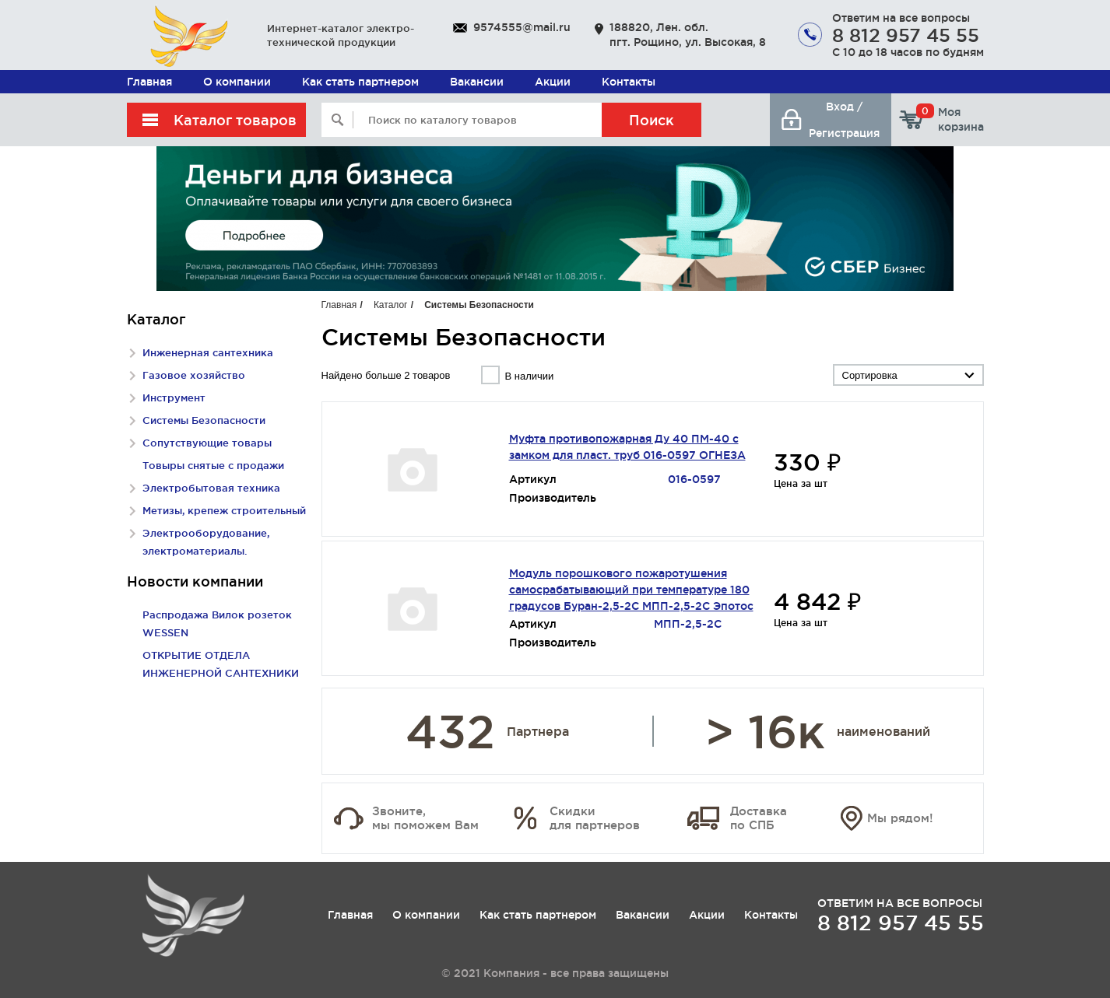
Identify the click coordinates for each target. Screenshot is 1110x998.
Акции (553, 81)
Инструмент (173, 397)
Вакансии (477, 81)
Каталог (391, 304)
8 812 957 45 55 (905, 35)
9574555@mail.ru (522, 27)
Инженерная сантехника (207, 352)
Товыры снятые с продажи (213, 465)
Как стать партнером (360, 81)
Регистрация (844, 133)
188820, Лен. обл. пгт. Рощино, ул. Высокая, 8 (687, 34)
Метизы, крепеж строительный (224, 510)
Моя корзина (950, 119)
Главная (149, 81)
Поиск (651, 120)
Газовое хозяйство (193, 374)
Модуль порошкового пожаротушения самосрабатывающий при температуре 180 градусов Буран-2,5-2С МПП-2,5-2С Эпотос (631, 589)
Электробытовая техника (211, 487)
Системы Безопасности (203, 420)
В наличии (528, 376)
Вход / (844, 106)
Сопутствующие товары (207, 442)
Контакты (628, 81)
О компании (237, 81)
